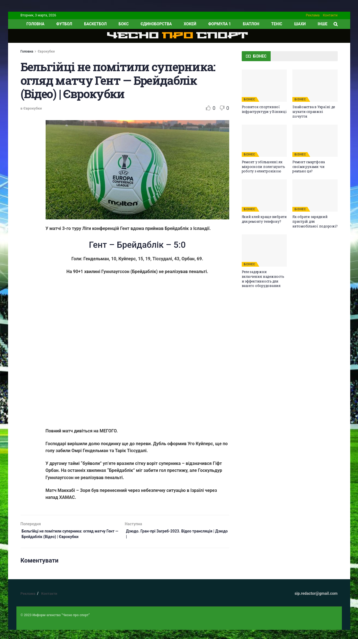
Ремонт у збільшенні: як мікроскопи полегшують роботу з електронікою (263, 167)
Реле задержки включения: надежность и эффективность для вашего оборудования (263, 278)
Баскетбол (95, 24)
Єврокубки (46, 51)
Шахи (300, 24)
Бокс (123, 24)
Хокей (190, 24)
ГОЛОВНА (35, 24)
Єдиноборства (156, 24)
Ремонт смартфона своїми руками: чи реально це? (308, 167)
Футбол (64, 24)
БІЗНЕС (249, 99)
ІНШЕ (322, 24)
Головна (27, 51)
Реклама (313, 15)
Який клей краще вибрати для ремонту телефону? (264, 219)
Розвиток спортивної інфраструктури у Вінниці (264, 109)
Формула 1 (219, 24)
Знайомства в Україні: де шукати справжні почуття (313, 111)
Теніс (276, 24)
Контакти (330, 15)
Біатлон (251, 24)
